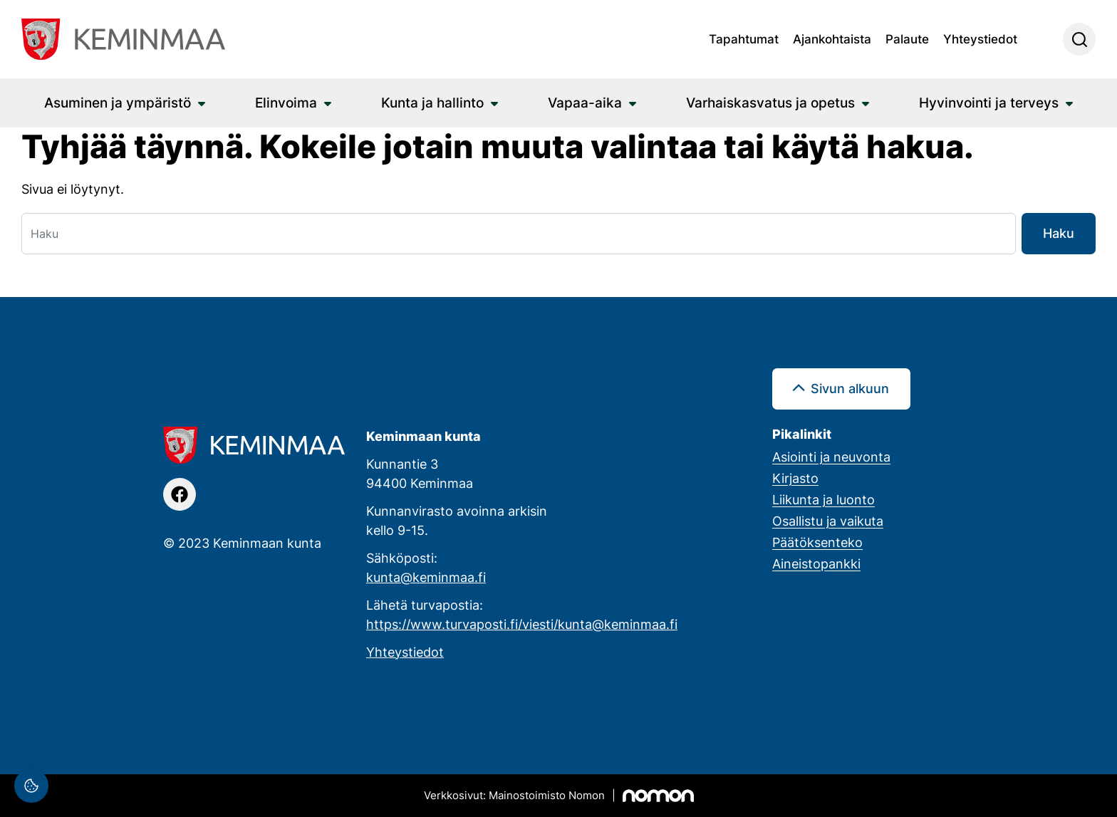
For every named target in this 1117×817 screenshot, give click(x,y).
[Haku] (518, 233)
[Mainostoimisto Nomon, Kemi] (559, 795)
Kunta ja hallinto (432, 102)
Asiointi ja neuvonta (831, 456)
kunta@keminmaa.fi (426, 577)
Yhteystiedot (980, 38)
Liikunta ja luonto (823, 499)
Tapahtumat (744, 38)
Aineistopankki (816, 563)
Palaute (907, 38)
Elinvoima (286, 102)
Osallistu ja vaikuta (827, 520)
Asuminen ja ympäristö (117, 102)
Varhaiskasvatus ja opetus (770, 102)
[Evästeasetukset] (31, 786)
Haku (1058, 233)
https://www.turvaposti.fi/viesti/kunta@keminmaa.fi (521, 624)
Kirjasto (795, 478)
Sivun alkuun (850, 388)
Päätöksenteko (817, 542)
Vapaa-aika (585, 102)
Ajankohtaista (832, 38)
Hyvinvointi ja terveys (989, 102)
